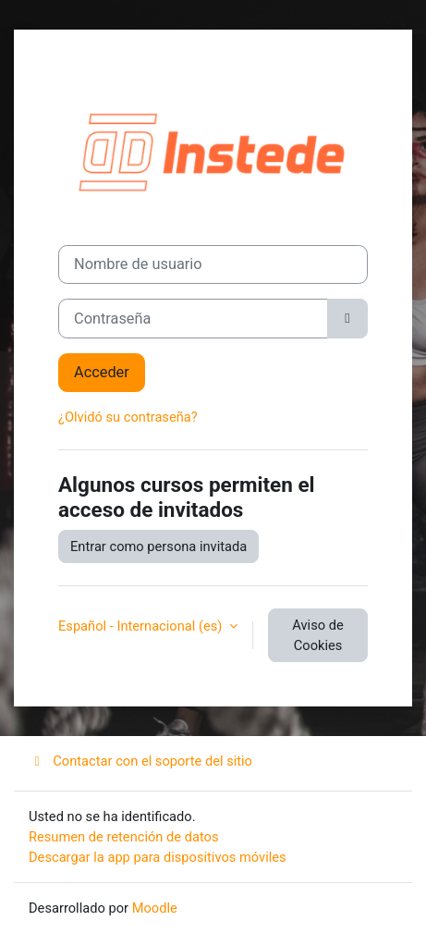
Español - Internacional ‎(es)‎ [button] (141, 626)
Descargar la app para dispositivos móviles (157, 857)
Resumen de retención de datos (124, 837)
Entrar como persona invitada (158, 546)
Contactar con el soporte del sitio (140, 761)
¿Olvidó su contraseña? (128, 417)
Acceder (101, 372)
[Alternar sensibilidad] (347, 318)
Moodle (154, 908)
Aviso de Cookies (317, 635)
